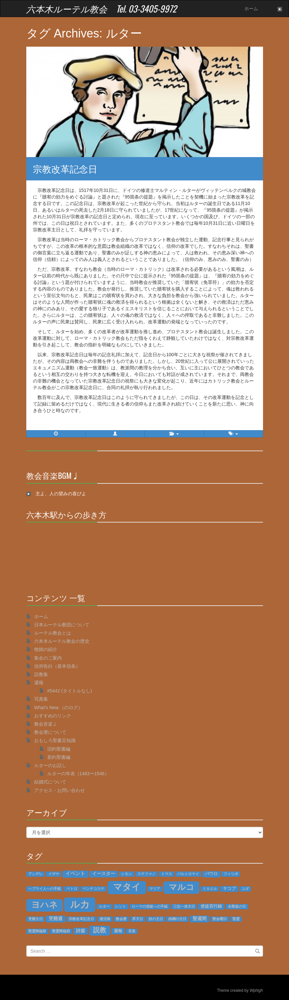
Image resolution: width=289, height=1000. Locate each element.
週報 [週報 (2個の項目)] (118, 931)
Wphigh (256, 990)
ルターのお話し (50, 765)
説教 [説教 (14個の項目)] (99, 930)
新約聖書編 (58, 757)
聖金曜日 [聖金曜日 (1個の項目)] (219, 919)
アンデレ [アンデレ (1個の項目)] (35, 874)
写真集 (41, 699)
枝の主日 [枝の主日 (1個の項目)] (156, 919)
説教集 (41, 674)
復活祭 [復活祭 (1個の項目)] (105, 919)
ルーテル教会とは (52, 633)
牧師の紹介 (45, 649)
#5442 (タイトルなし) (69, 690)
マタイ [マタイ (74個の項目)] (127, 887)
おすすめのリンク (52, 715)
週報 (38, 682)
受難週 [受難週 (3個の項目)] (55, 918)
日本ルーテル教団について (61, 624)
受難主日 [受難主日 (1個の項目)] (35, 919)
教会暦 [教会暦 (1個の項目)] (121, 919)
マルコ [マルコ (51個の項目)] (181, 887)
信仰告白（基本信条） (57, 666)
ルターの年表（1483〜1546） (78, 773)
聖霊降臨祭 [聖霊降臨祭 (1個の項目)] (37, 931)
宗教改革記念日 (65, 168)
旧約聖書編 (58, 749)
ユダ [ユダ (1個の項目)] (245, 889)
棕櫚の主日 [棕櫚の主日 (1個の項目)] (177, 919)
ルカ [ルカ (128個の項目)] (80, 904)
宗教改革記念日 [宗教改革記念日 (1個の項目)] (81, 919)
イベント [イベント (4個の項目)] (75, 873)
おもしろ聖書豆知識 (55, 740)
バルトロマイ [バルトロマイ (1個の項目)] (188, 874)
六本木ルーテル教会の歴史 (61, 641)
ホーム (251, 8)
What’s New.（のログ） (58, 707)
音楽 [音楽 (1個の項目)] (131, 931)
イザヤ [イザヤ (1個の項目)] (53, 874)
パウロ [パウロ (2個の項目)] (211, 874)
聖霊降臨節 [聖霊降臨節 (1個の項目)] (61, 931)
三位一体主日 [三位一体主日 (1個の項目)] (184, 906)
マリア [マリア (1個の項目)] (154, 889)
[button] (115, 433)
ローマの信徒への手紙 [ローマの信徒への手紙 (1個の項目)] (150, 906)
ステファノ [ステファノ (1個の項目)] (146, 874)
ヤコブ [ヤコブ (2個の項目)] (229, 888)
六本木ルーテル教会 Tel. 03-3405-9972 (101, 8)
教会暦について (50, 732)
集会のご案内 (48, 658)
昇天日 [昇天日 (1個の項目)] (137, 919)
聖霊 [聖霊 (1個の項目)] (236, 919)
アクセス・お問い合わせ (59, 790)
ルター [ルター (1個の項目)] (104, 906)
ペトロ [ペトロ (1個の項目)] (71, 889)
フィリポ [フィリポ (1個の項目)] (231, 874)
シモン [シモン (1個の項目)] (126, 874)
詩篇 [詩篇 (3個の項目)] (80, 930)
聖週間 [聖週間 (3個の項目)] (199, 918)
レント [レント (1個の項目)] (120, 906)
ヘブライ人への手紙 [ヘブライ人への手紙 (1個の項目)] (44, 889)
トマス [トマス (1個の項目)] (166, 874)
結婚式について (50, 781)
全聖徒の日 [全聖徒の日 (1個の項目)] (237, 906)
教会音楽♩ (45, 724)
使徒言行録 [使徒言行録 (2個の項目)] (211, 906)
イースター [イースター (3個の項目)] (103, 873)
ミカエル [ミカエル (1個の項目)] (210, 889)
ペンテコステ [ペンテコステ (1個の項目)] (93, 889)
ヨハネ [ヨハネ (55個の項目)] (44, 904)
